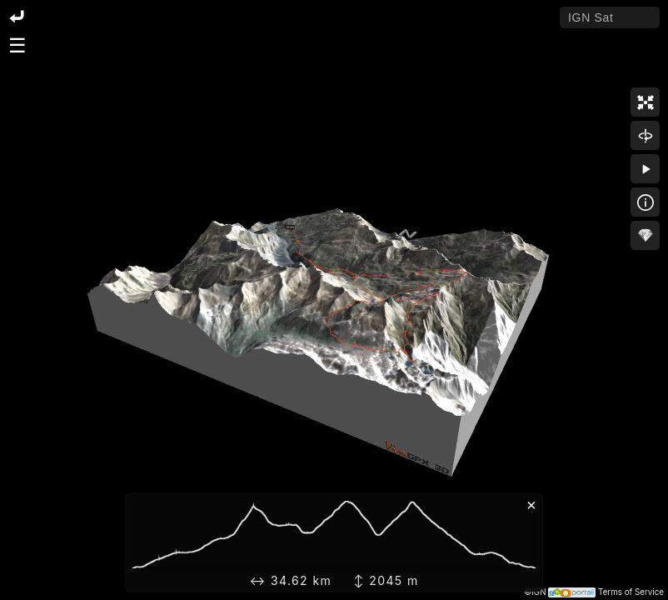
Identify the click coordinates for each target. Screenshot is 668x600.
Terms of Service (631, 592)
